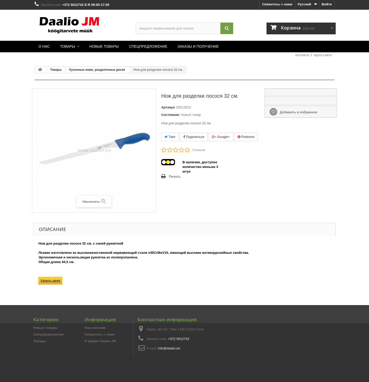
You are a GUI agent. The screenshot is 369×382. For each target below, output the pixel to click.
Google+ (221, 137)
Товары (39, 341)
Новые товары (45, 328)
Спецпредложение (48, 334)
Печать (174, 176)
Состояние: (170, 115)
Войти (327, 4)
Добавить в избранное (298, 112)
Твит (170, 137)
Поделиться (193, 137)
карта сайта (323, 55)
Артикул (168, 107)
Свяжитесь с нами (277, 4)
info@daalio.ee (169, 348)
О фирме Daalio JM (100, 341)
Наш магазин (95, 328)
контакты (302, 55)
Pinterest (246, 137)
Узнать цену (50, 281)
